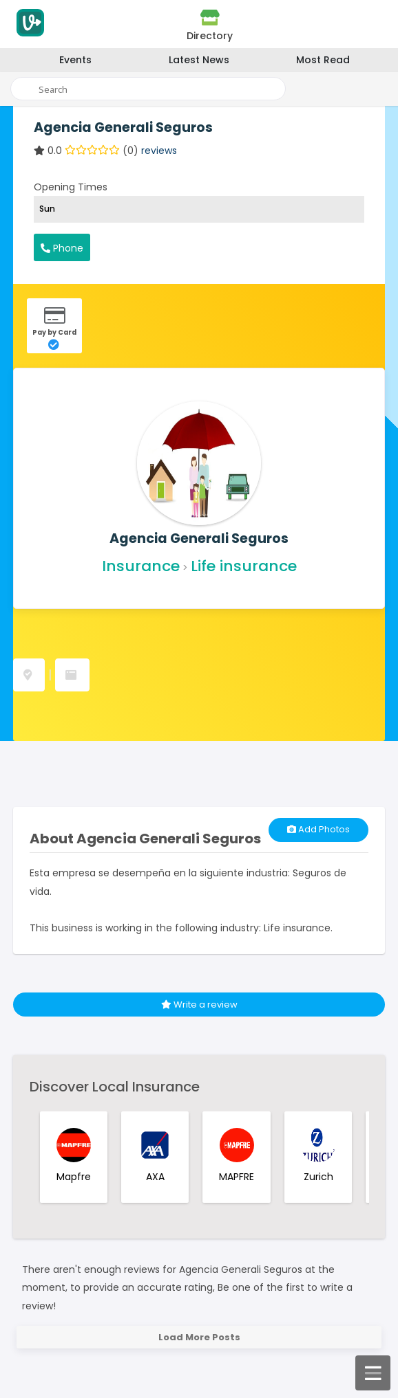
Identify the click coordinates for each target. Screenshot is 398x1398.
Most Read (323, 60)
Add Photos (318, 829)
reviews (159, 150)
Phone (62, 248)
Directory (210, 25)
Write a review (199, 1004)
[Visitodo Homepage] (28, 26)
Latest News (199, 60)
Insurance (141, 566)
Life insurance (244, 566)
